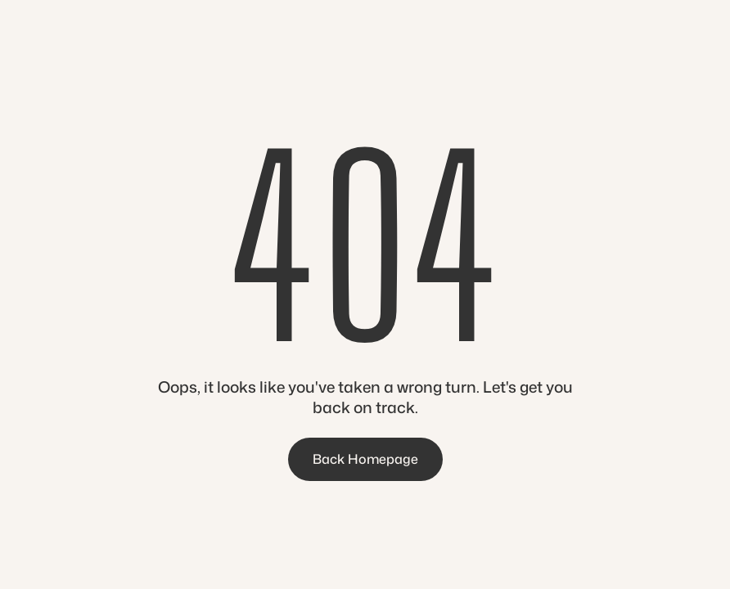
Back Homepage (365, 459)
